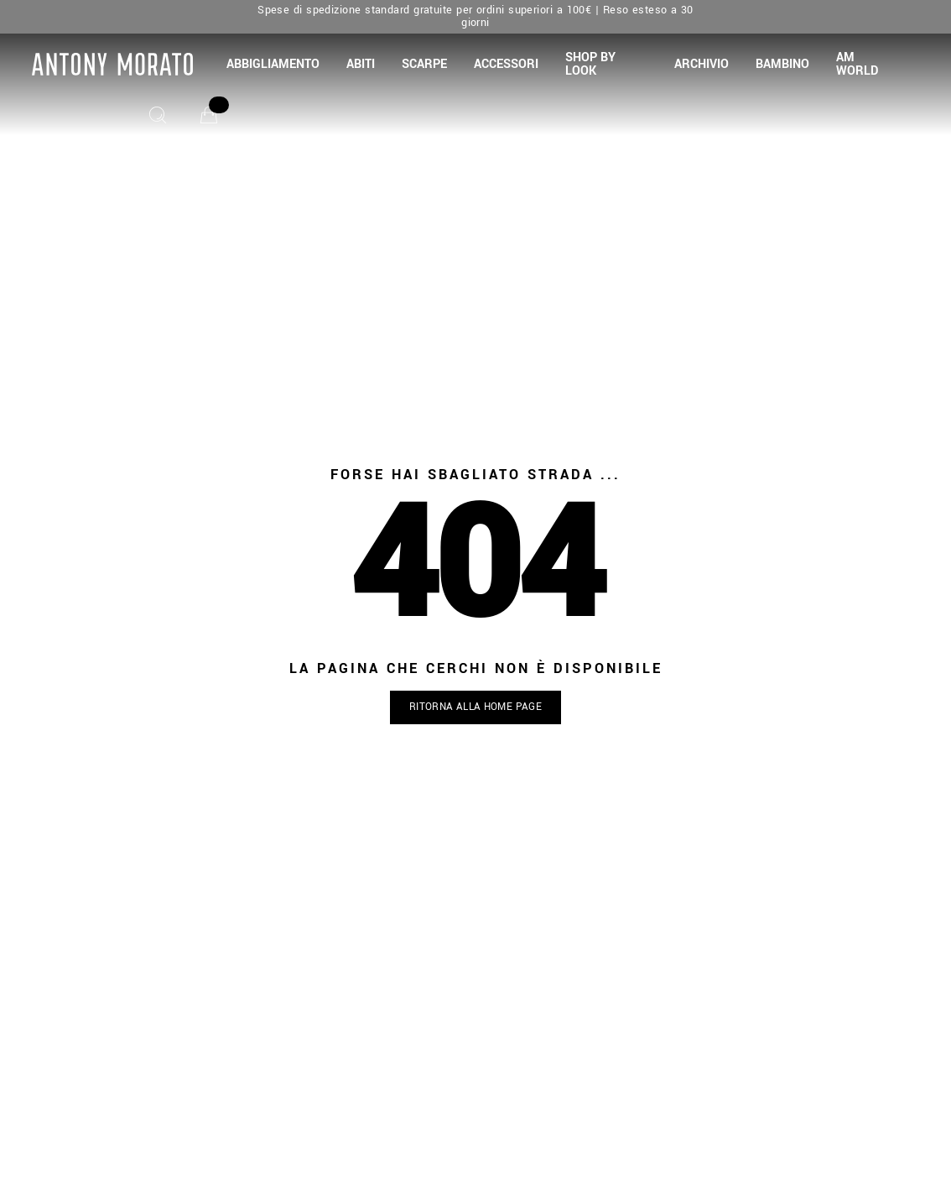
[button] (273, 64)
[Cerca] (158, 115)
